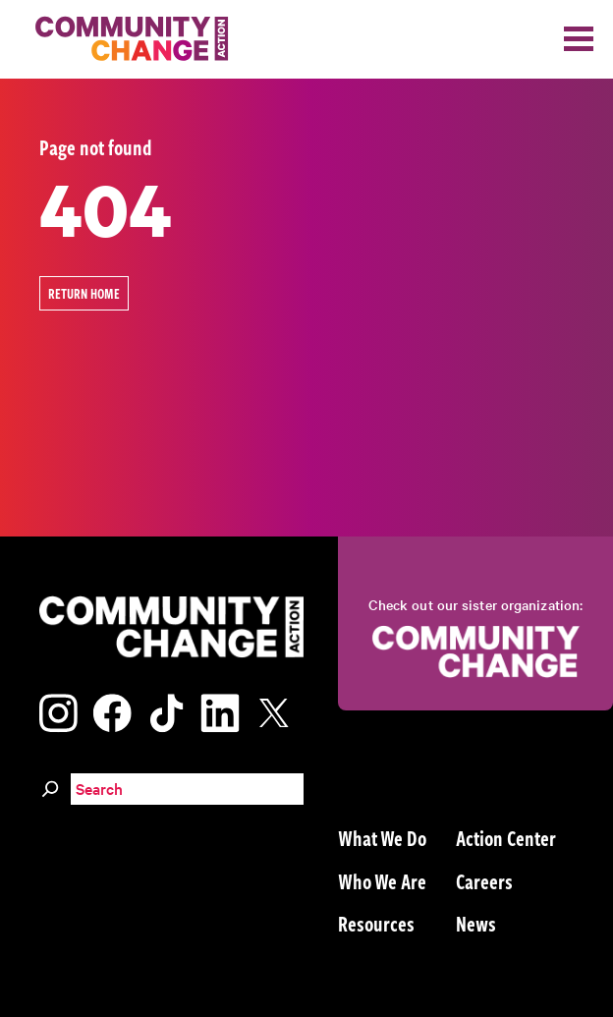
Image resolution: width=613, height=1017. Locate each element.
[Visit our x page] (279, 710)
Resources (376, 922)
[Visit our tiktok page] (166, 710)
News (476, 922)
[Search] (50, 786)
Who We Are (382, 880)
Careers (484, 880)
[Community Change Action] (125, 39)
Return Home (84, 293)
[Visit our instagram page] (58, 710)
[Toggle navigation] (578, 39)
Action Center (506, 837)
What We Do (382, 837)
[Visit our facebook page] (112, 710)
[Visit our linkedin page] (220, 710)
